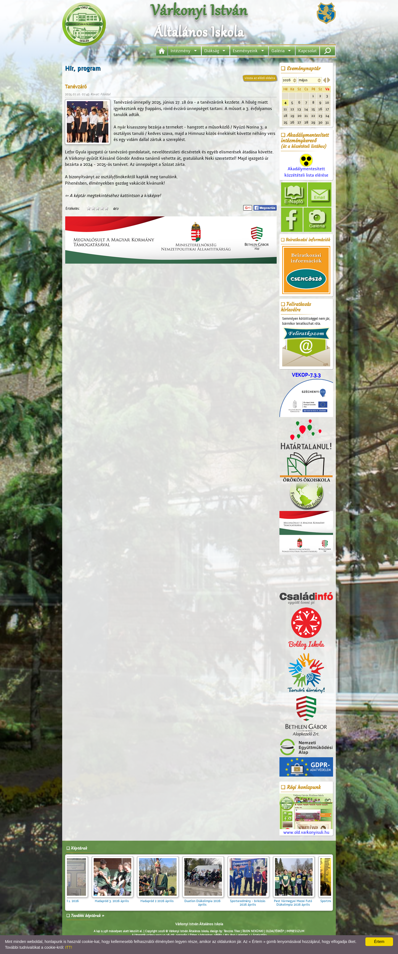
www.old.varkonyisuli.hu (306, 814)
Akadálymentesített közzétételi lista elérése (306, 167)
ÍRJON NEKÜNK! (252, 931)
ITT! (68, 947)
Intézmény (180, 50)
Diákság (211, 50)
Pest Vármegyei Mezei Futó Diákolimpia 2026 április (296, 900)
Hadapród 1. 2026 (70, 899)
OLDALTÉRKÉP (275, 931)
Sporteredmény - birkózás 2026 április (251, 900)
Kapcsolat (307, 50)
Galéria (278, 50)
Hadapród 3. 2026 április (115, 899)
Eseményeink (245, 50)
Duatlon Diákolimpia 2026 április (206, 900)
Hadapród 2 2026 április (160, 899)
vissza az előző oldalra (260, 78)
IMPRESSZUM (295, 931)
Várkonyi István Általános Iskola (199, 924)
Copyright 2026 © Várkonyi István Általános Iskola (176, 931)
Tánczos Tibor (232, 931)
